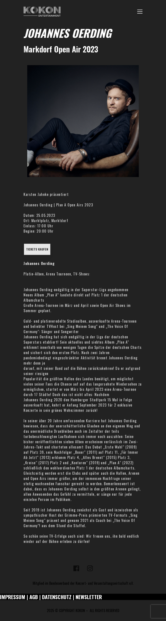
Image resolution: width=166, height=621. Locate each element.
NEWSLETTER (89, 597)
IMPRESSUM (12, 597)
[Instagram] (90, 568)
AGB (33, 597)
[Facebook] (76, 568)
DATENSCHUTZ (56, 597)
